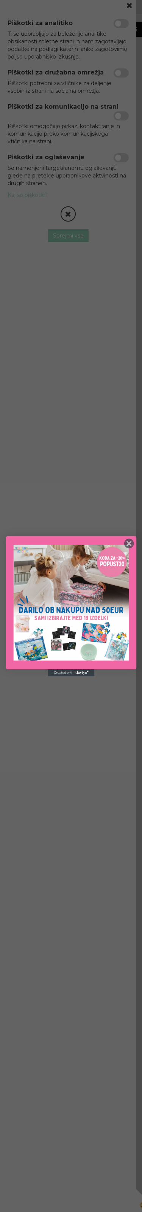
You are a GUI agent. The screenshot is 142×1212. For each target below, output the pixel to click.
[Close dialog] (129, 543)
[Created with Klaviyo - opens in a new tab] (71, 672)
